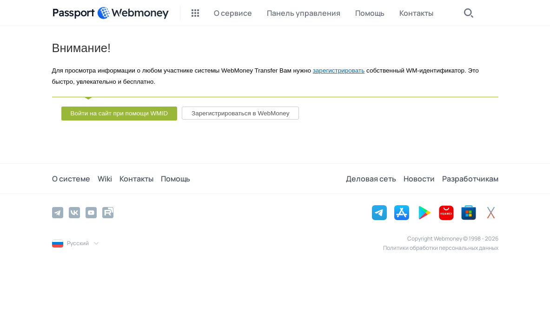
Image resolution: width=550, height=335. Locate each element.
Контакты (136, 179)
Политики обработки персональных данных (440, 248)
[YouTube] (91, 212)
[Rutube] (107, 212)
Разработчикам (470, 179)
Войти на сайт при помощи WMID (119, 113)
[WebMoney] (133, 13)
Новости (419, 179)
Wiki (105, 179)
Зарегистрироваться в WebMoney (240, 113)
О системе (71, 179)
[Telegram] (57, 212)
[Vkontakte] (74, 212)
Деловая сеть (371, 179)
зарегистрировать (339, 70)
